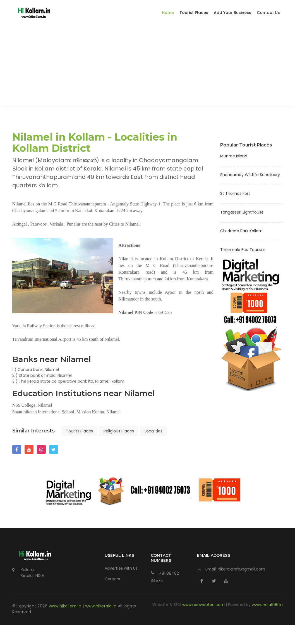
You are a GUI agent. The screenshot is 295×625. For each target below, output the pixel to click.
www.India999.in (267, 604)
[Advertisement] (147, 67)
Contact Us (268, 12)
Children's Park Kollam (241, 231)
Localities (153, 431)
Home (168, 12)
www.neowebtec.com (204, 604)
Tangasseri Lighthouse (242, 212)
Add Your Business (232, 12)
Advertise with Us (121, 568)
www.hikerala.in (101, 606)
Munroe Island (233, 156)
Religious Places (119, 431)
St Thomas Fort (235, 193)
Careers (112, 579)
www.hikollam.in (66, 606)
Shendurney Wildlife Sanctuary (250, 174)
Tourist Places (193, 12)
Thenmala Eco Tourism (242, 249)
